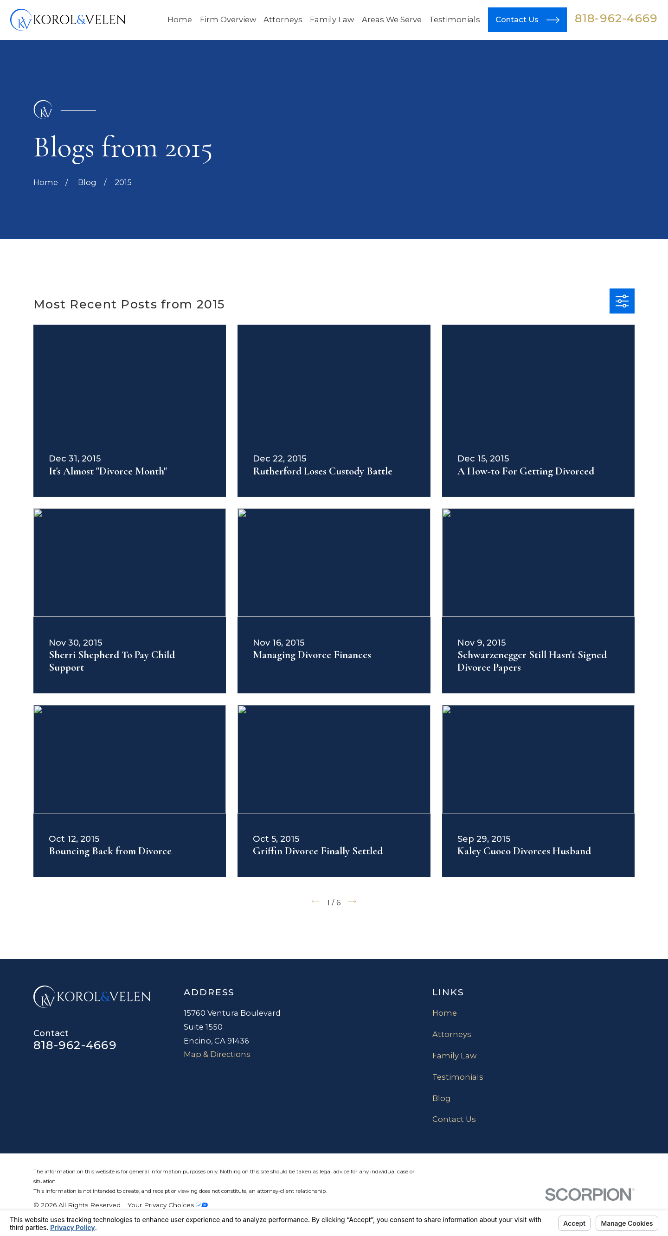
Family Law (454, 1055)
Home (444, 1013)
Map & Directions (217, 1054)
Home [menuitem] (179, 19)
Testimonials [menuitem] (454, 19)
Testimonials (457, 1077)
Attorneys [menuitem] (282, 19)
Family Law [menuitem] (332, 19)
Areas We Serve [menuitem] (392, 19)
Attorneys (451, 1034)
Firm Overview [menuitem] (228, 19)
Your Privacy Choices (168, 1205)
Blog (441, 1098)
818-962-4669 (616, 18)
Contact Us (454, 1119)
